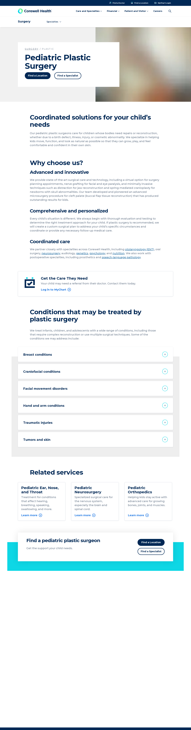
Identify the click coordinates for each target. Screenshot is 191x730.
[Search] (170, 11)
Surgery (24, 21)
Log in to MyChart (56, 290)
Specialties (54, 21)
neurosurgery (51, 253)
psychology (97, 253)
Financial (113, 11)
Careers (157, 11)
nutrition (118, 253)
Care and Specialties (89, 11)
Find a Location (37, 75)
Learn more (31, 515)
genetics (82, 253)
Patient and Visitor (137, 11)
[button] (95, 354)
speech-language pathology (121, 257)
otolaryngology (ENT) (139, 249)
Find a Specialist (67, 75)
